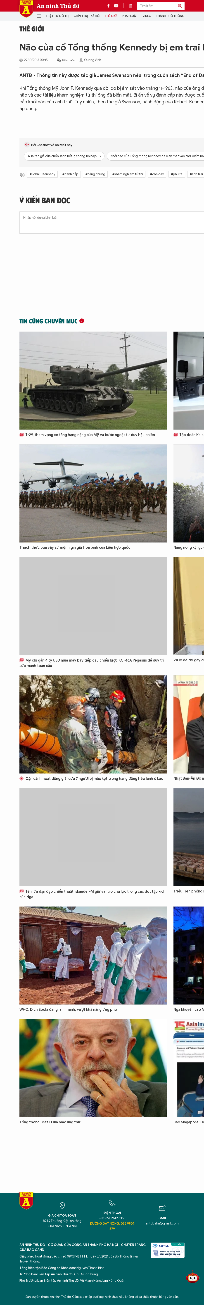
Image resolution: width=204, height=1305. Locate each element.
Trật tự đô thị (57, 16)
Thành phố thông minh (174, 16)
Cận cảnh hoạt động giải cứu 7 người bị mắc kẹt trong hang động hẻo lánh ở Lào (91, 778)
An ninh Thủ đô (58, 6)
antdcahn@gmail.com (162, 1223)
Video (146, 16)
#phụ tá (177, 174)
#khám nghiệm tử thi (127, 174)
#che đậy (157, 174)
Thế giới (111, 16)
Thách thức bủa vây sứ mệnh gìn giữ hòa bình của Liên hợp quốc (74, 547)
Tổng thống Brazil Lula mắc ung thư (50, 1122)
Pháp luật (130, 16)
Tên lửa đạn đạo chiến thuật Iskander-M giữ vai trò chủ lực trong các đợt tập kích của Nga (92, 894)
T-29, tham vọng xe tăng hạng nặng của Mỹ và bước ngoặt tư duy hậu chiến (87, 435)
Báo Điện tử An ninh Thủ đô (26, 9)
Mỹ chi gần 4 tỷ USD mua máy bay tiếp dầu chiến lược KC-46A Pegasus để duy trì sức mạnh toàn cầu (91, 663)
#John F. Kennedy (42, 174)
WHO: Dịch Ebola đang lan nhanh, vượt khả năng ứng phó (68, 1009)
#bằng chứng (95, 174)
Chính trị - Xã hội (87, 16)
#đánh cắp (70, 174)
